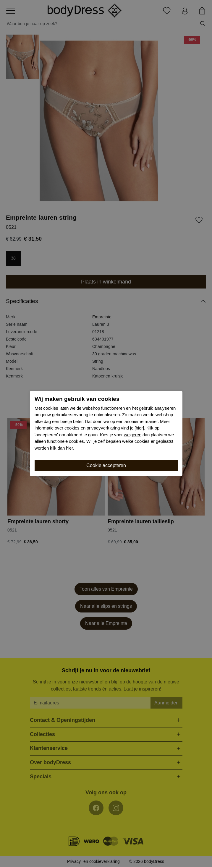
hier (69, 448)
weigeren (132, 435)
